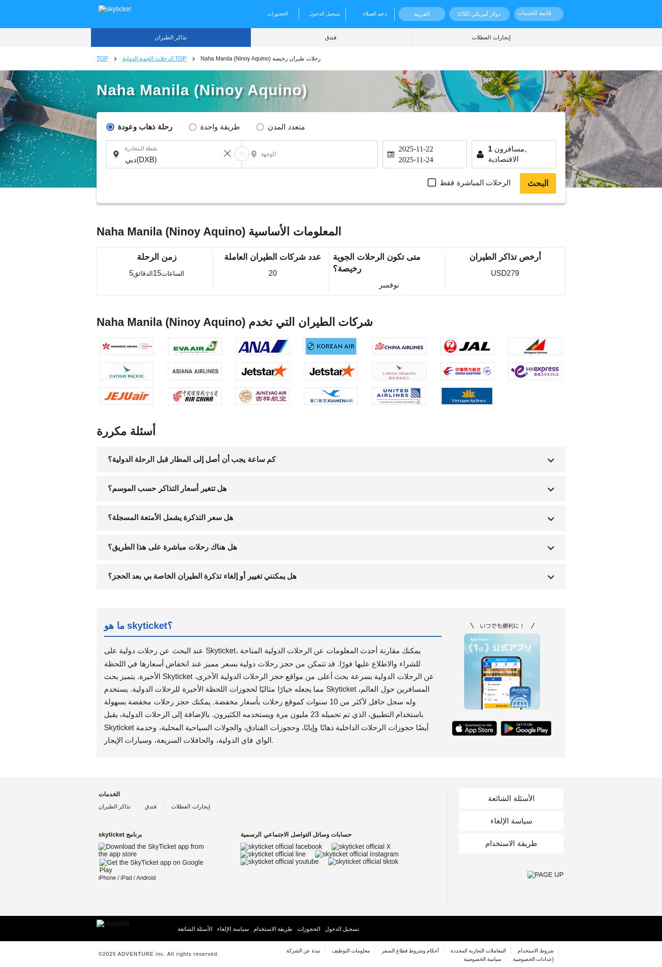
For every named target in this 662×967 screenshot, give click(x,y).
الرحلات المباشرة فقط (475, 183)
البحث (538, 183)
